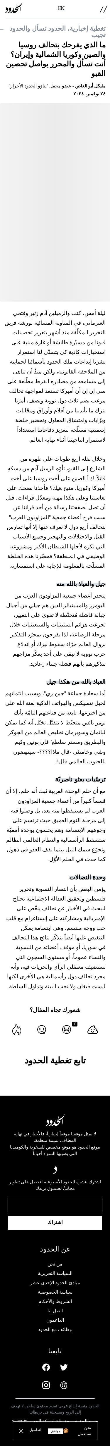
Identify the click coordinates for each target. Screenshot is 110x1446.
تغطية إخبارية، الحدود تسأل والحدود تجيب (57, 32)
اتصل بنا (55, 1311)
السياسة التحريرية (55, 1273)
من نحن (55, 1264)
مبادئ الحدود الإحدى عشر (55, 1283)
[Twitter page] (64, 1367)
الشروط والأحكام (55, 1301)
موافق (55, 1431)
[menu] (103, 9)
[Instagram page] (46, 1385)
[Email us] (64, 1385)
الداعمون (55, 1320)
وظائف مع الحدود (55, 1330)
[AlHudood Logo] (13, 7)
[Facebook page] (46, 1367)
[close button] (21, 1431)
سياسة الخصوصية (55, 1292)
